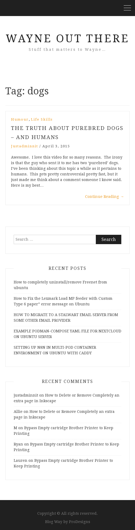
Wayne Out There (67, 38)
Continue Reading (104, 196)
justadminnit (24, 146)
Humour (20, 119)
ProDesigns (79, 522)
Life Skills (42, 119)
